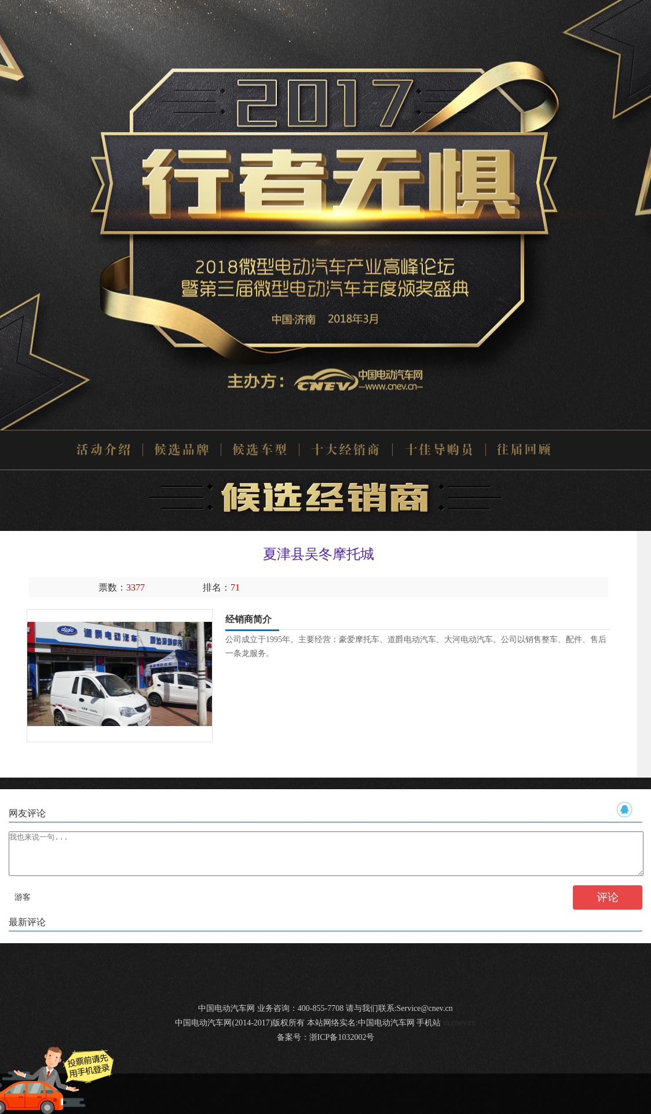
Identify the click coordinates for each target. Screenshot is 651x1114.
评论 (608, 906)
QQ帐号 (625, 809)
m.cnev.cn (459, 1031)
